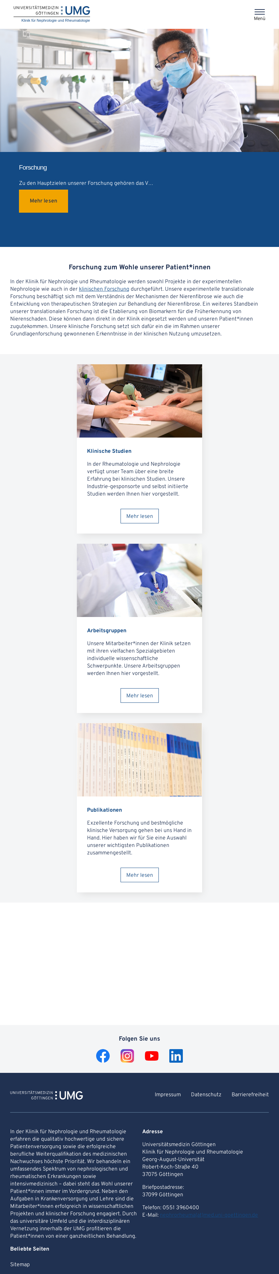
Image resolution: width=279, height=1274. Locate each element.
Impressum (168, 1095)
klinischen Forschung (104, 289)
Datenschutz (206, 1095)
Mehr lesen (43, 201)
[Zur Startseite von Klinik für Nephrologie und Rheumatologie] (46, 1096)
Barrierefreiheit (250, 1095)
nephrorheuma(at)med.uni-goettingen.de (209, 1215)
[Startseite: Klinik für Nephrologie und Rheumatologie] (52, 14)
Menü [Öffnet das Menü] (259, 19)
